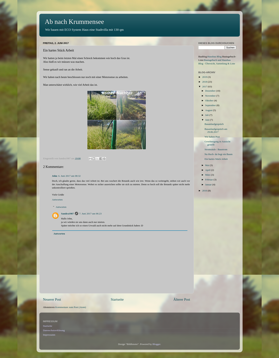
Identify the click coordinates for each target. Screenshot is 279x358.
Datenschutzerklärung (54, 330)
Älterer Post (181, 299)
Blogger (156, 344)
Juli (207, 115)
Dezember (210, 90)
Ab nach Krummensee (74, 21)
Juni (207, 119)
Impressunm (49, 334)
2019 (205, 77)
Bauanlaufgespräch (214, 124)
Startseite (117, 299)
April (208, 170)
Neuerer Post (52, 299)
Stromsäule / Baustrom (216, 149)
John (54, 175)
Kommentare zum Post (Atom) (70, 307)
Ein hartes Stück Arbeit (216, 159)
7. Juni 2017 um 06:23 (90, 213)
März (208, 174)
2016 (205, 190)
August (209, 110)
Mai (207, 165)
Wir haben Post (212, 136)
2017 (205, 86)
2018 (205, 81)
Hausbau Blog (214, 56)
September (210, 105)
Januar (208, 184)
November (210, 95)
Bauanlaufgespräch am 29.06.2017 (216, 130)
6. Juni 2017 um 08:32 (69, 175)
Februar (209, 179)
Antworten (57, 199)
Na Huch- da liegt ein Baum (218, 154)
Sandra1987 (67, 213)
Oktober (209, 100)
